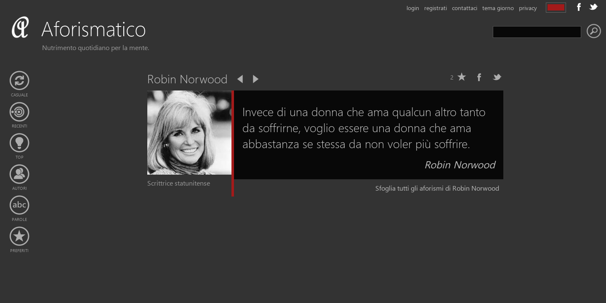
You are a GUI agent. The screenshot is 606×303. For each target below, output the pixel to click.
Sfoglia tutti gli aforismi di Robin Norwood (437, 187)
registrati (435, 8)
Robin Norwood (459, 164)
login (413, 8)
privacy (528, 8)
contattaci (464, 8)
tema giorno (498, 8)
